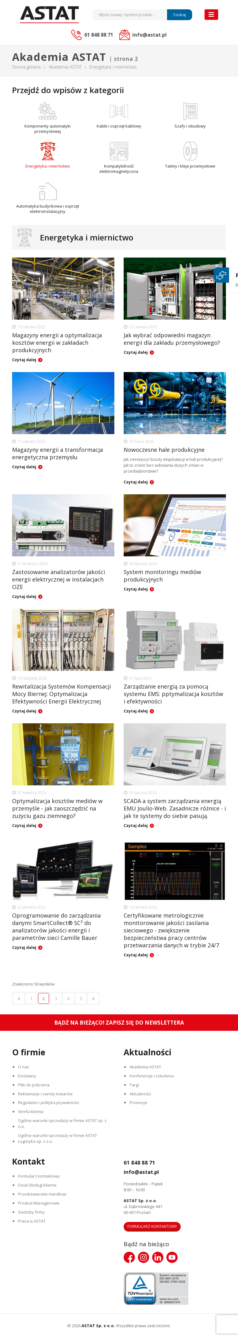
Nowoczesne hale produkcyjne (164, 449)
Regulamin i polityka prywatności (49, 1103)
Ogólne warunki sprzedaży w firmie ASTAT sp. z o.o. (63, 1123)
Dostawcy (28, 1076)
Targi (134, 1085)
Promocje (139, 1103)
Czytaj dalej (24, 359)
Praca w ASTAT (32, 1221)
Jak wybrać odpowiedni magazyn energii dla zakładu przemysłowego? (172, 338)
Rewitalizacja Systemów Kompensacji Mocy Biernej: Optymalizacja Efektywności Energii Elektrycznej (61, 694)
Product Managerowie (39, 1203)
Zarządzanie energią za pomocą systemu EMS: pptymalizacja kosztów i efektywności (173, 694)
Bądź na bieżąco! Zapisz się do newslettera (119, 1022)
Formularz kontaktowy (39, 1176)
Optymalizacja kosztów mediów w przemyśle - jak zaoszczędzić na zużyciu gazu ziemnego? (57, 808)
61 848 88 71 (143, 1162)
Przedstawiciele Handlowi (43, 1194)
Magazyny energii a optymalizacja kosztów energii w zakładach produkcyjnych (57, 342)
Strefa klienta (31, 1112)
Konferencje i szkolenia (152, 1076)
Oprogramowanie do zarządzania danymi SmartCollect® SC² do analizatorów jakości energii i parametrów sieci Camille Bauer (56, 926)
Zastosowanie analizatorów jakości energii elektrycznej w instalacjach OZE (58, 579)
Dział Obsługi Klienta (38, 1185)
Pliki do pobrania (34, 1085)
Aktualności (141, 1094)
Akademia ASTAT (65, 67)
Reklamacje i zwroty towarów (46, 1094)
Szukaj (179, 14)
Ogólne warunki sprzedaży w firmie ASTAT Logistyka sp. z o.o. (58, 1138)
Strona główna (26, 67)
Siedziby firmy (32, 1212)
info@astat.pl (146, 1171)
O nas (24, 1067)
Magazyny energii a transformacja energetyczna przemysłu (57, 453)
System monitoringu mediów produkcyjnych (162, 575)
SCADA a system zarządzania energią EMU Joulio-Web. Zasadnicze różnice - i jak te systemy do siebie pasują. (175, 808)
